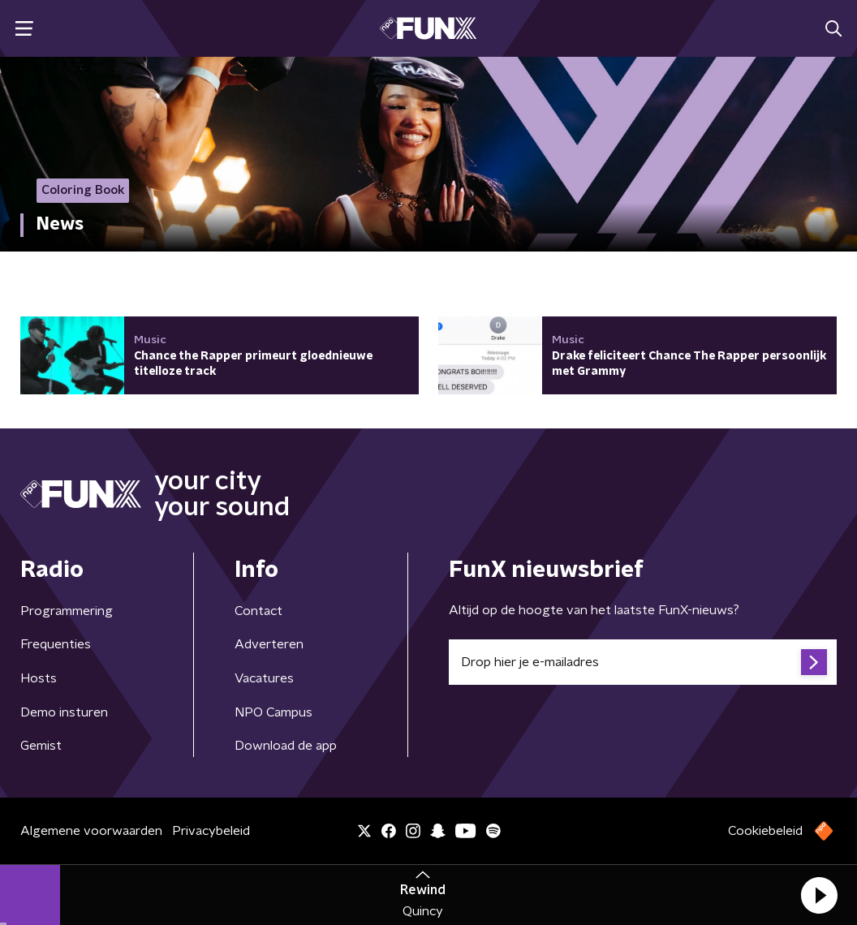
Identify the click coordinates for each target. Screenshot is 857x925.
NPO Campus (273, 712)
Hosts (38, 678)
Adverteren (269, 644)
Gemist (41, 745)
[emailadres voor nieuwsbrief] (643, 662)
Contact (258, 610)
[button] (819, 895)
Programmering (66, 610)
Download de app (286, 745)
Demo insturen (64, 712)
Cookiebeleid (765, 830)
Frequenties (55, 644)
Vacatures (264, 678)
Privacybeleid (211, 830)
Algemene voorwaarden (91, 830)
